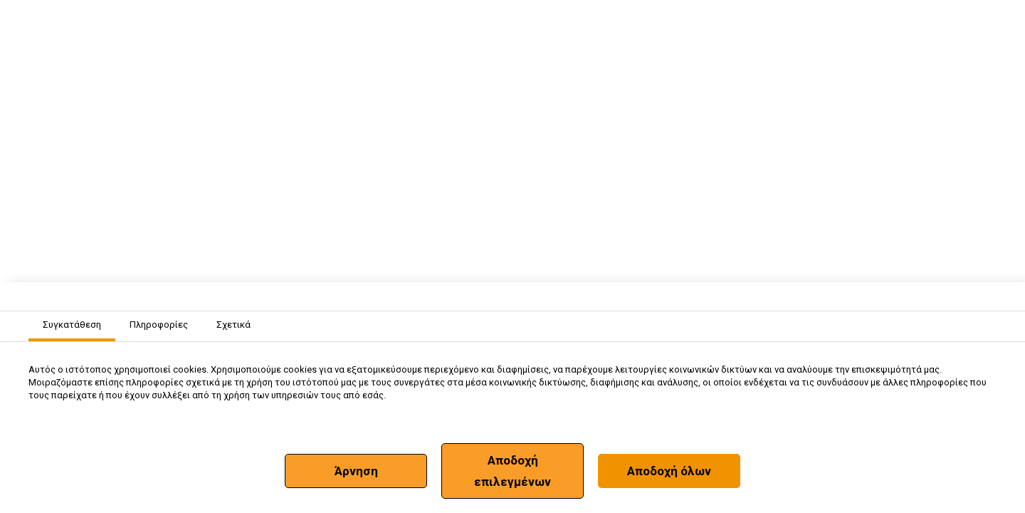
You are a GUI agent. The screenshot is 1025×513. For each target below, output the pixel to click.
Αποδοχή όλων (669, 471)
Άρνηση (356, 471)
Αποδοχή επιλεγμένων (512, 471)
